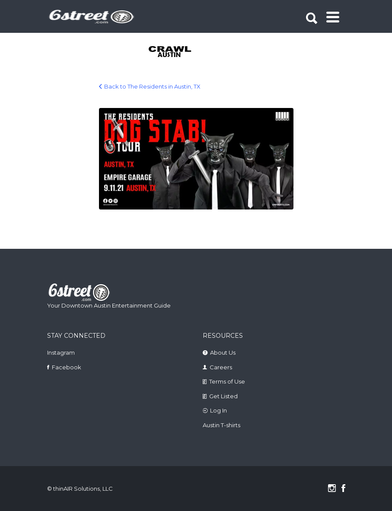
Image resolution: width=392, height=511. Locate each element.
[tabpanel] (164, 52)
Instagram (61, 352)
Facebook (66, 367)
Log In (218, 410)
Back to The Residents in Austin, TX (152, 86)
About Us (223, 352)
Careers (221, 367)
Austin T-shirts (221, 425)
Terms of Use (227, 381)
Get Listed (223, 396)
